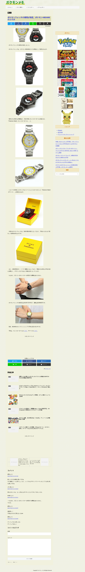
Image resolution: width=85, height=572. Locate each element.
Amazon (60, 130)
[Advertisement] (29, 346)
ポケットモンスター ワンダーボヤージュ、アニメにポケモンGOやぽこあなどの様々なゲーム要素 (67, 150)
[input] (67, 174)
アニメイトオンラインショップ (66, 134)
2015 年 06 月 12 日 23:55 (13, 518)
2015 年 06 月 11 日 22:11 (13, 497)
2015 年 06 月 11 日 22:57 (13, 508)
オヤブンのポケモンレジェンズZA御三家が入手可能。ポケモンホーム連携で (67, 166)
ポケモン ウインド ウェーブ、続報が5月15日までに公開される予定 (67, 156)
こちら (25, 330)
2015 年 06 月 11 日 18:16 (13, 489)
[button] (78, 174)
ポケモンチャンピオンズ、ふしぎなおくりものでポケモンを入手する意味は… (67, 161)
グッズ (9, 12)
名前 (9, 531)
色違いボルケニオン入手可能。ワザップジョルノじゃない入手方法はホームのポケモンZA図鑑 (67, 143)
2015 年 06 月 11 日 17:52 (13, 476)
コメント (10, 538)
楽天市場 (60, 132)
